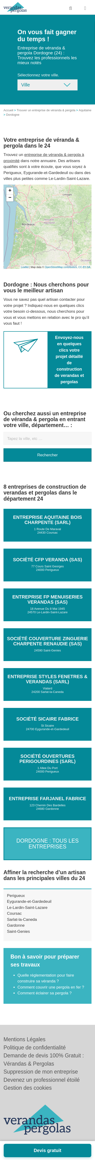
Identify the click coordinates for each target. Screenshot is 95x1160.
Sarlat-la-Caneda (22, 919)
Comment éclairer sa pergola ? (44, 993)
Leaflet (25, 267)
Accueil (8, 110)
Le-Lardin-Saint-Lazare (27, 907)
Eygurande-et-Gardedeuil (29, 901)
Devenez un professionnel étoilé (41, 1080)
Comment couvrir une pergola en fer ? (50, 987)
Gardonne (16, 925)
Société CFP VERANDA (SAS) (47, 559)
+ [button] (9, 190)
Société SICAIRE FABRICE (47, 718)
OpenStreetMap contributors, (61, 267)
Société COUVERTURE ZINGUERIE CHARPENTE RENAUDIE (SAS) (47, 641)
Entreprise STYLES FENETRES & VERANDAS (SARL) (47, 679)
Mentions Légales (24, 1039)
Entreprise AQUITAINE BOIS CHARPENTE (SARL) (47, 520)
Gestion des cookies (27, 1088)
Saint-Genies (18, 931)
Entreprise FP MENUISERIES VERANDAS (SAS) (47, 599)
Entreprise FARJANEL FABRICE (47, 798)
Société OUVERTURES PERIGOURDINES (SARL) (47, 759)
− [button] (9, 197)
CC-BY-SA (84, 267)
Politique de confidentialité (34, 1048)
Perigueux (16, 895)
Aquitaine (85, 110)
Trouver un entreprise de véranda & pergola (46, 110)
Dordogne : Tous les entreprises (47, 844)
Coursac (14, 913)
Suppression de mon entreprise (40, 1072)
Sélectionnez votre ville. (38, 75)
